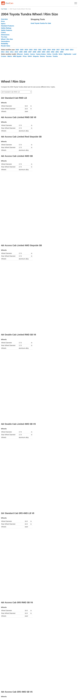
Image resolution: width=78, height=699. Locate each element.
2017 (58, 49)
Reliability (4, 43)
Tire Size (4, 37)
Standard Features (7, 26)
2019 (49, 49)
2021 (40, 49)
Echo (60, 54)
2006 (34, 52)
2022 (35, 49)
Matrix (10, 56)
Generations (5, 41)
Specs (3, 23)
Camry (32, 54)
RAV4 (30, 56)
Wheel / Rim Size (7, 39)
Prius (25, 56)
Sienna (42, 56)
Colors (3, 32)
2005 (39, 52)
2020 (44, 49)
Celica (49, 54)
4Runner (20, 54)
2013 (2, 52)
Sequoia (36, 56)
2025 (21, 49)
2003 (48, 52)
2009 (21, 52)
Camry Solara (41, 54)
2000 (61, 52)
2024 (26, 49)
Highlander (67, 54)
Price (3, 21)
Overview (4, 19)
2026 (17, 49)
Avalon (26, 54)
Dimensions (5, 35)
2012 (7, 52)
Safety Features (6, 30)
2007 (30, 52)
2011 (11, 52)
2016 (62, 49)
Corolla (54, 54)
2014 (71, 49)
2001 (57, 52)
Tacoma (48, 56)
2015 (67, 49)
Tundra (55, 56)
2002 (52, 52)
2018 (53, 49)
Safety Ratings (6, 28)
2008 (25, 52)
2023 (30, 49)
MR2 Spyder (17, 56)
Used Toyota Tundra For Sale (41, 23)
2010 (16, 52)
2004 (43, 52)
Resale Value (5, 46)
